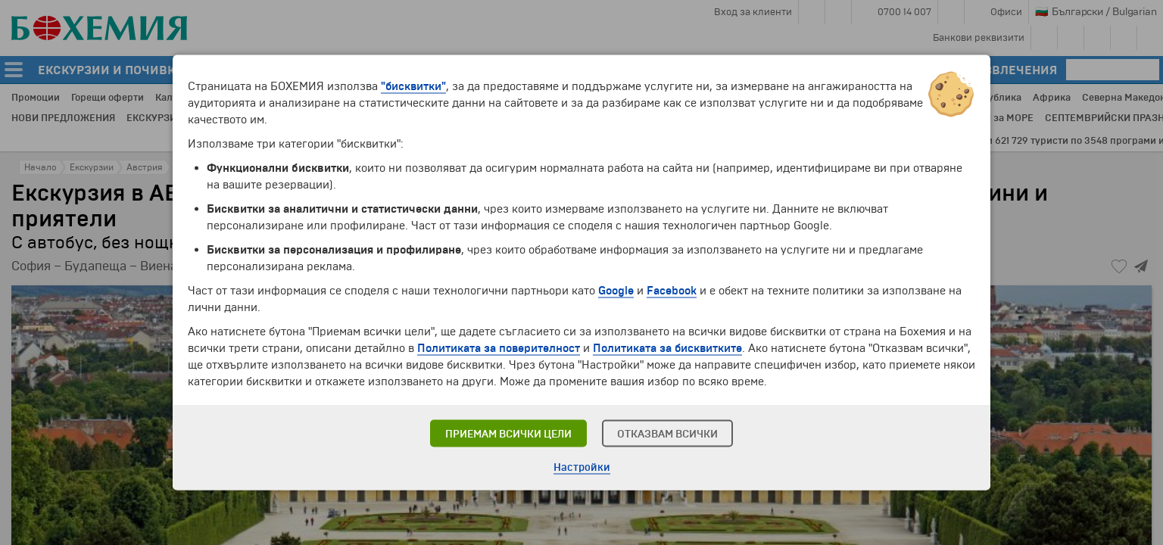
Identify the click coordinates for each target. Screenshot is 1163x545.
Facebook (672, 290)
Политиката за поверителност (498, 348)
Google (616, 290)
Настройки (581, 467)
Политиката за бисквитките (667, 348)
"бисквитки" (413, 86)
